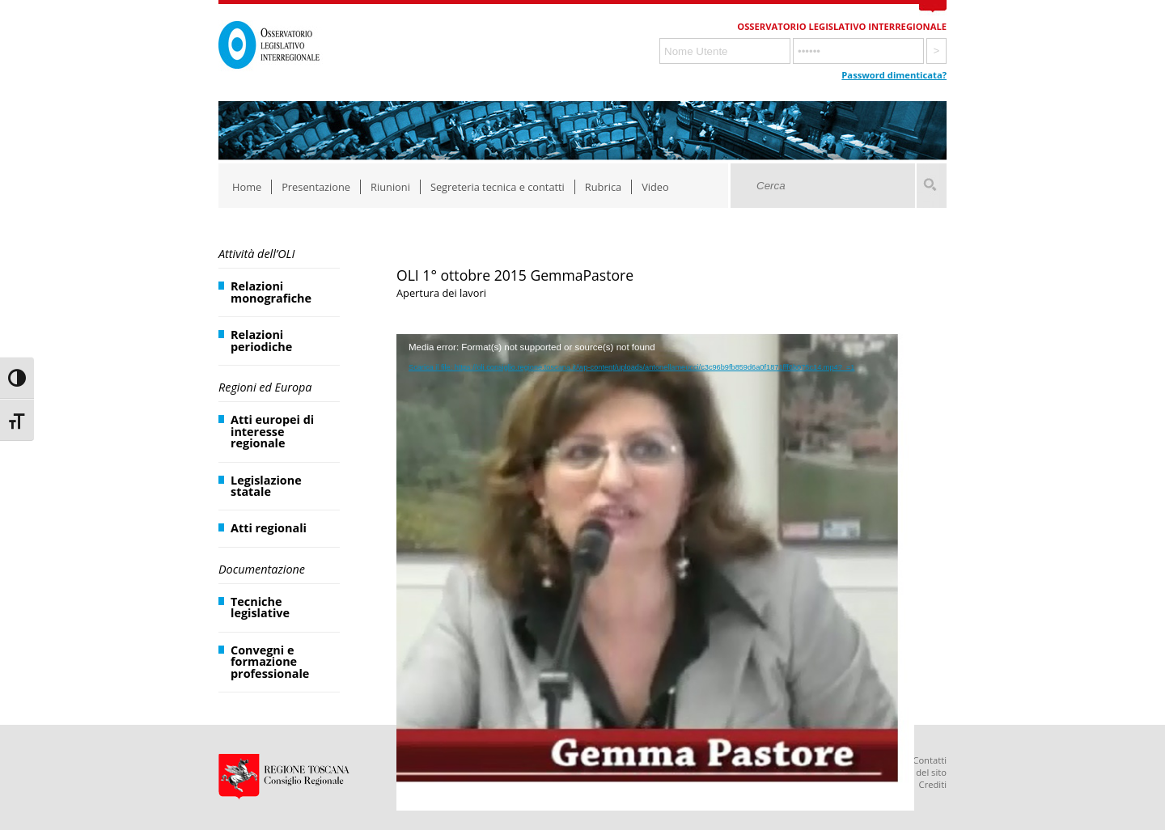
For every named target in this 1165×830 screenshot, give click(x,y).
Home (246, 187)
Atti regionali (269, 528)
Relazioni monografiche (271, 291)
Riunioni (390, 187)
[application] (655, 479)
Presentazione (316, 187)
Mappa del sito (915, 772)
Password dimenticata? (894, 75)
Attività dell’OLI (256, 253)
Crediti (933, 784)
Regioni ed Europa (264, 387)
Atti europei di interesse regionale (272, 431)
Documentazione (261, 569)
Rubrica (603, 187)
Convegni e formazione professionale (270, 661)
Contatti (930, 760)
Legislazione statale (266, 485)
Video (655, 187)
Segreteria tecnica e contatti (497, 187)
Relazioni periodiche (261, 340)
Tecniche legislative (260, 607)
